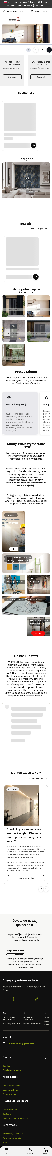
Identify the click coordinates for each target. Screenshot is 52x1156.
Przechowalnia (9, 1094)
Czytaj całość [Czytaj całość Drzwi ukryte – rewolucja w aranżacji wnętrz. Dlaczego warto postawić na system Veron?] (26, 878)
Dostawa (7, 1114)
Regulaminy (8, 1066)
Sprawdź (12, 77)
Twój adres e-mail (15, 950)
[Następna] (48, 4)
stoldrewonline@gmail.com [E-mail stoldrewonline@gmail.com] (20, 1043)
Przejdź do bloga (38, 778)
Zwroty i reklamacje (12, 1070)
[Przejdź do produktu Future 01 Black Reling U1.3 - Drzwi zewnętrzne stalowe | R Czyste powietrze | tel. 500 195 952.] (20, 125)
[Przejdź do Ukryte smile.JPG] (26, 180)
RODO (5, 1142)
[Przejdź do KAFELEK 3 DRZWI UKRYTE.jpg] (38, 306)
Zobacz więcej (39, 228)
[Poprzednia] (3, 4)
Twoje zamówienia (11, 1085)
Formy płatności (10, 1109)
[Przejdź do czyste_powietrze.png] (13, 306)
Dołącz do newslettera (19, 954)
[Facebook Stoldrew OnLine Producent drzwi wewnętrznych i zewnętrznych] (13, 999)
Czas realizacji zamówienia (15, 1118)
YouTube (38, 633)
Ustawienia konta (11, 1090)
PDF (13, 549)
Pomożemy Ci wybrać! (13, 1133)
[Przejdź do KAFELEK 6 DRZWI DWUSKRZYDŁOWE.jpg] (38, 331)
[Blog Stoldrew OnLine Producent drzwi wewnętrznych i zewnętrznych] (36, 999)
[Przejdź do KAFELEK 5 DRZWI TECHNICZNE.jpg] (13, 331)
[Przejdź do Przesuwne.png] (13, 355)
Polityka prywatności (12, 1138)
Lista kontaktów (40, 11)
